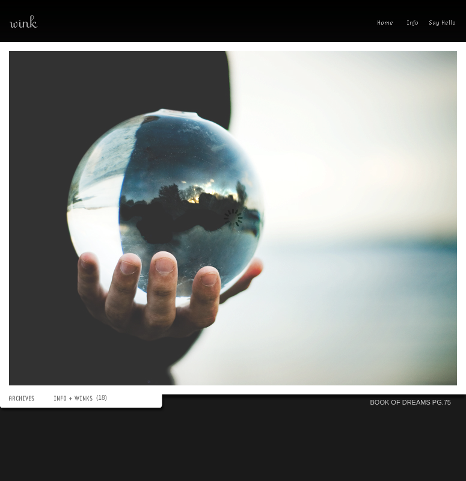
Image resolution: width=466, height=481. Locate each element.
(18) (103, 397)
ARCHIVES (27, 398)
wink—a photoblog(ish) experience (66, 21)
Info (413, 24)
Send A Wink (445, 24)
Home (388, 24)
